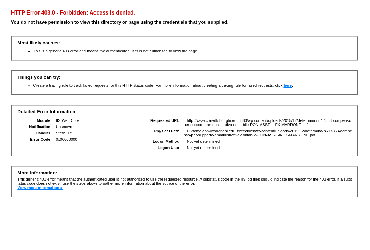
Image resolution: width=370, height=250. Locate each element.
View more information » (40, 187)
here (287, 85)
